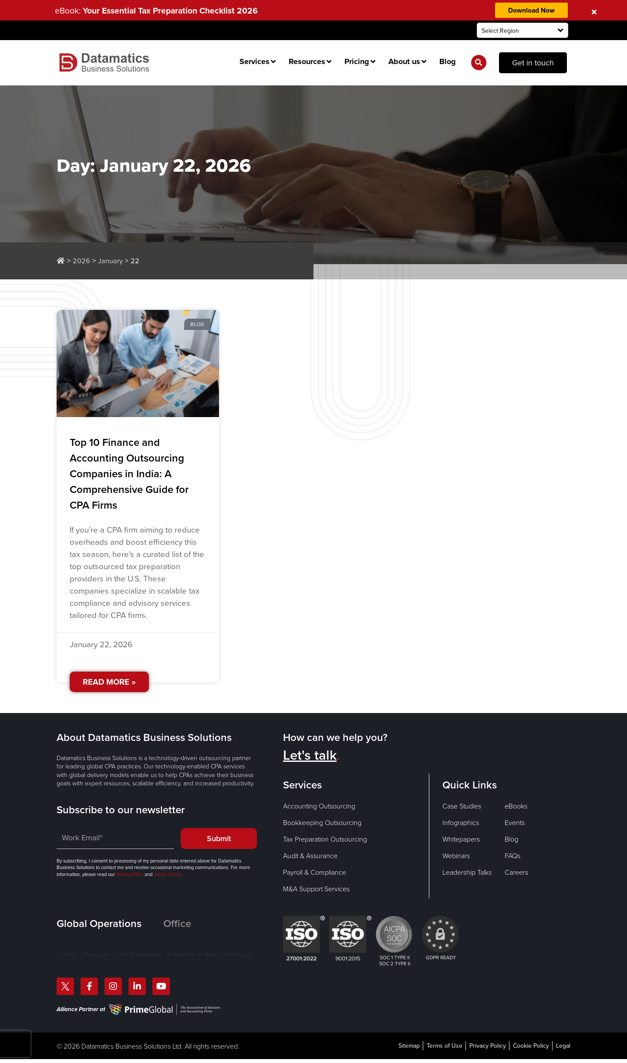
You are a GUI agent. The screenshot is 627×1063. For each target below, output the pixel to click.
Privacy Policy (129, 874)
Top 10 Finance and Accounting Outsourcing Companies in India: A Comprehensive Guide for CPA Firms (129, 474)
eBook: (160, 10)
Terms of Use (166, 874)
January (110, 260)
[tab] (110, 924)
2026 (81, 260)
